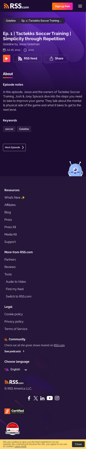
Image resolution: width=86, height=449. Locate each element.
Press (8, 219)
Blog (7, 212)
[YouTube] (50, 398)
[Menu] (80, 6)
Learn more (20, 446)
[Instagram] (57, 398)
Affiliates (10, 205)
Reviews (10, 267)
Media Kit (10, 234)
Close (78, 444)
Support (10, 242)
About (8, 74)
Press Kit (10, 227)
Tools (8, 274)
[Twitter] (36, 398)
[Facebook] (29, 398)
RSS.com (59, 345)
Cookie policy (13, 314)
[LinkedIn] (42, 398)
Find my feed (15, 289)
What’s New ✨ (14, 197)
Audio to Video (16, 281)
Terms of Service (15, 329)
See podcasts (14, 351)
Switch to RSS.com (18, 296)
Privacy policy (14, 321)
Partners (10, 259)
